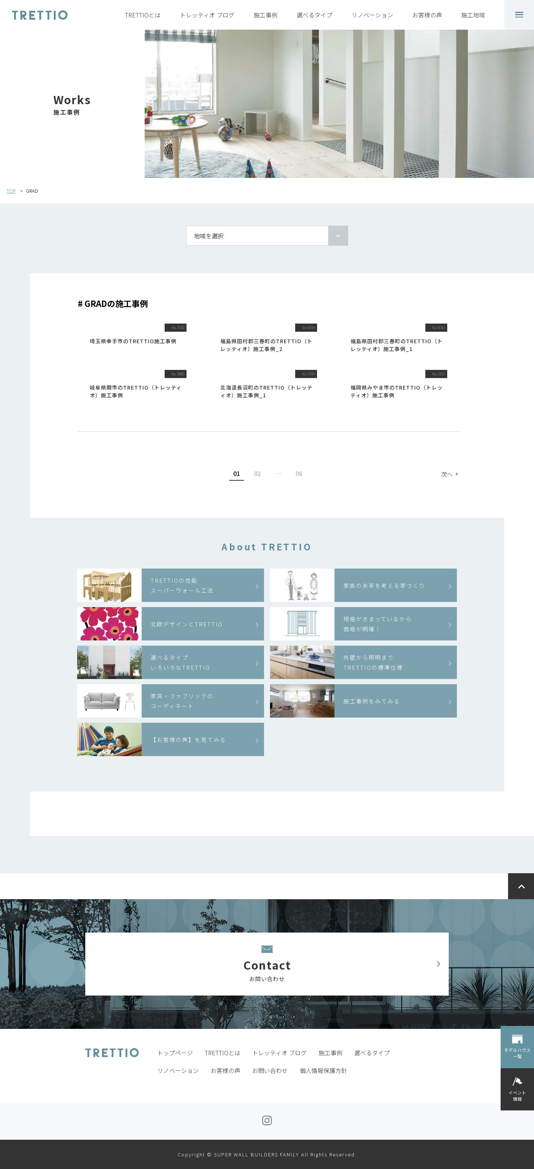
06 (299, 473)
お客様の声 (427, 14)
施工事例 (265, 14)
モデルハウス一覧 (517, 1053)
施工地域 (473, 14)
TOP (11, 190)
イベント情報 (517, 1095)
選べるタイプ (314, 14)
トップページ (175, 1052)
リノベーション (372, 14)
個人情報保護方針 (323, 1070)
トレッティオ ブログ (207, 14)
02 (257, 473)
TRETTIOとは (143, 14)
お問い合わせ (270, 1070)
